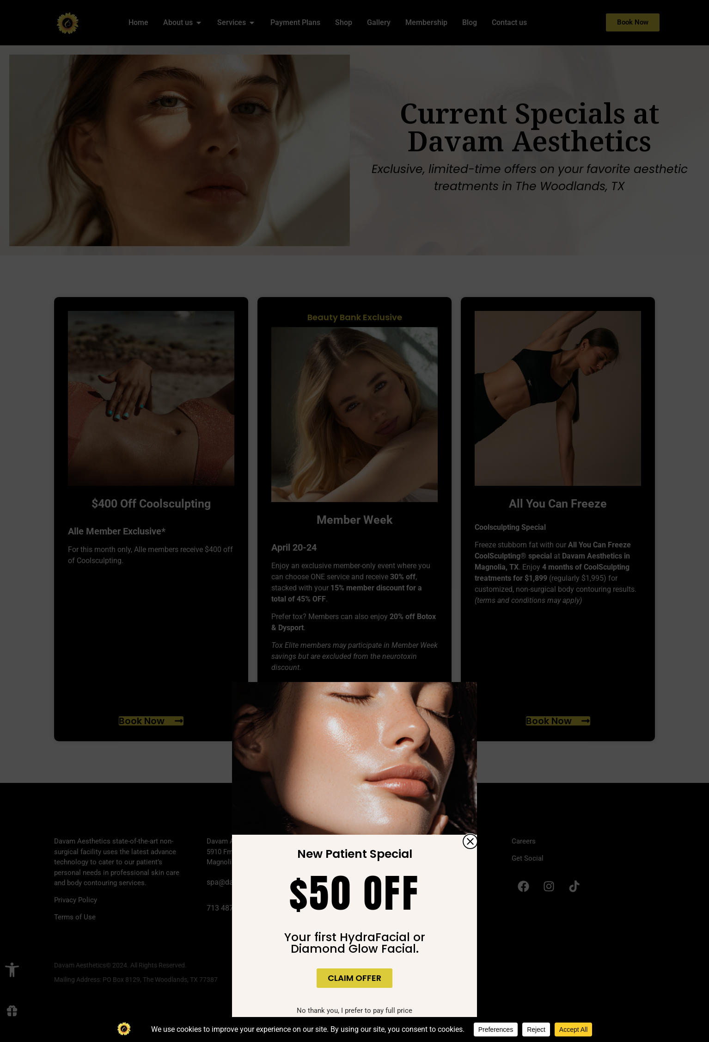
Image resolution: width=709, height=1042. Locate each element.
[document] (354, 521)
